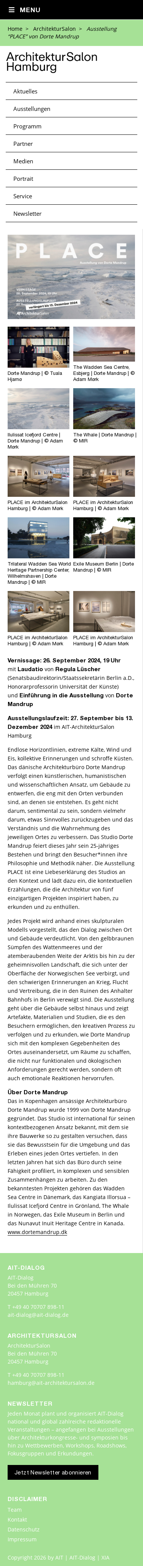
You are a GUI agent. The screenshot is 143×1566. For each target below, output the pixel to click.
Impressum (22, 1539)
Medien (23, 161)
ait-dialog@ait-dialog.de (38, 1314)
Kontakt (17, 1519)
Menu (24, 10)
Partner (23, 143)
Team (15, 1509)
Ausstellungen (31, 108)
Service (22, 196)
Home (15, 28)
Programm (27, 126)
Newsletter (27, 213)
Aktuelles (25, 91)
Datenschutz (24, 1529)
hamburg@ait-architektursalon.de (51, 1382)
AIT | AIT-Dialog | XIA (82, 1557)
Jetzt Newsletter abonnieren (53, 1473)
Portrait (23, 178)
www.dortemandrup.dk (37, 1232)
